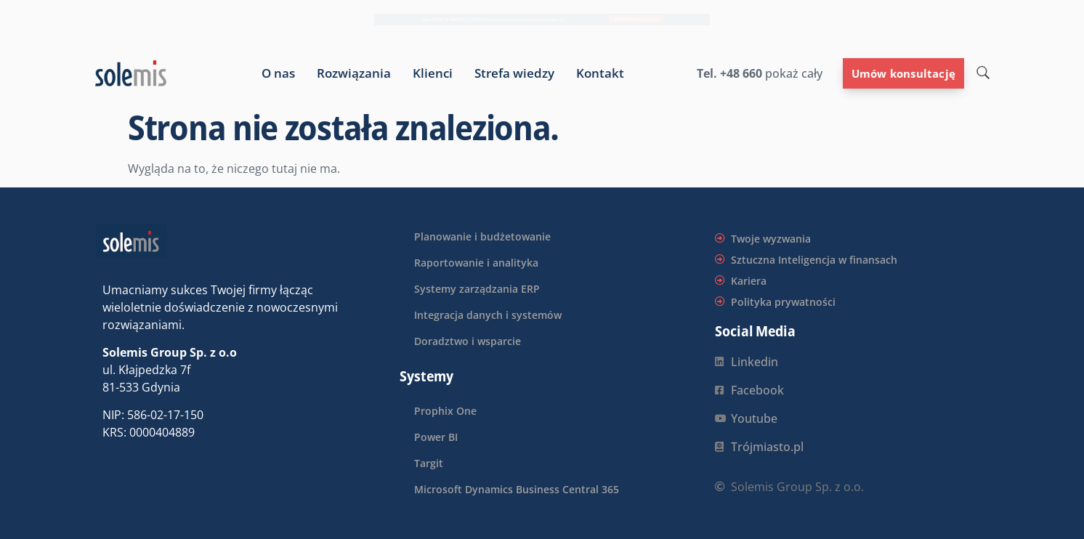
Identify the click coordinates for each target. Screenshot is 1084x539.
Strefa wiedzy (514, 73)
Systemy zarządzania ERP (477, 289)
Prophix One (445, 411)
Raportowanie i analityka (476, 263)
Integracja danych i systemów (488, 315)
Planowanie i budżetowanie (482, 236)
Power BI (436, 437)
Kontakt (600, 73)
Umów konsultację (903, 73)
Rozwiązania (354, 73)
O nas (278, 73)
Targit (428, 463)
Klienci (433, 73)
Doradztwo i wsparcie (467, 341)
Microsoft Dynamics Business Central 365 (516, 489)
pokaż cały (792, 73)
